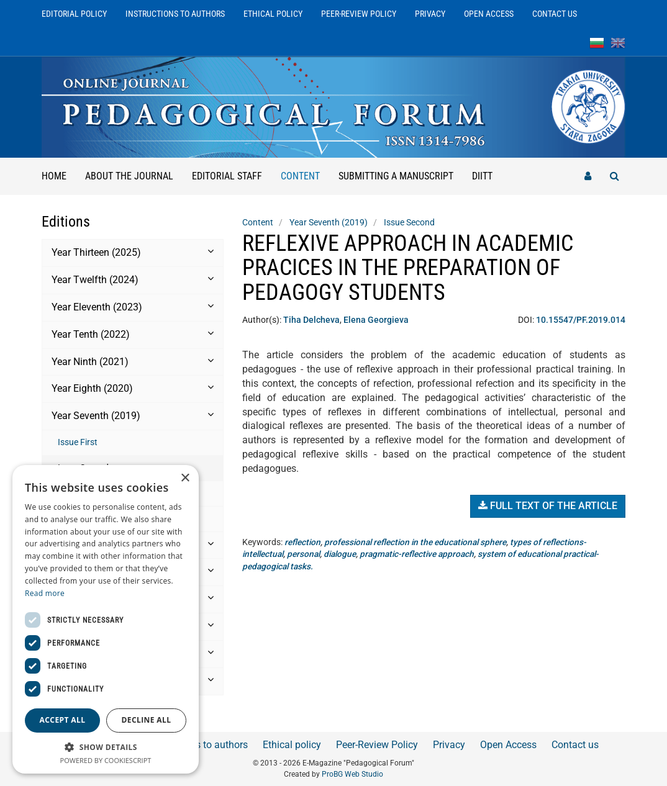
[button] (105, 746)
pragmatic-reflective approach (421, 554)
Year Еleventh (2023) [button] (133, 306)
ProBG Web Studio (352, 774)
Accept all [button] (63, 720)
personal (306, 554)
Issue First (78, 442)
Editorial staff (227, 176)
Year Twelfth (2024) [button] (133, 279)
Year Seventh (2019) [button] (133, 415)
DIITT (482, 176)
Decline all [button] (146, 720)
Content (305, 170)
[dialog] (105, 619)
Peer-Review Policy (358, 14)
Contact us (554, 14)
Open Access (489, 14)
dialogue (343, 554)
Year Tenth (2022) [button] (133, 334)
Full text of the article (547, 506)
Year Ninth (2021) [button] (133, 361)
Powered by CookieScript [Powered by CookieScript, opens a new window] (106, 760)
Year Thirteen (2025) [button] (133, 252)
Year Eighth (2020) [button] (133, 388)
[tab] (133, 253)
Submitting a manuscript (395, 176)
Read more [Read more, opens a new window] (45, 593)
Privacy (430, 14)
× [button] (184, 478)
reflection (302, 542)
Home (54, 176)
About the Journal (129, 176)
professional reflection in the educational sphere (417, 542)
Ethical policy (272, 14)
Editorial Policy (74, 14)
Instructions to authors (175, 14)
